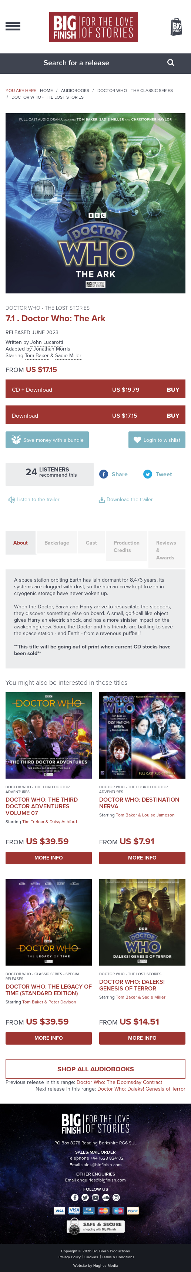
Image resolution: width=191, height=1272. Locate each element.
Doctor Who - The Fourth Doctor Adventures (133, 789)
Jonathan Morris (51, 349)
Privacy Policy (69, 1257)
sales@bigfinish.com (101, 1164)
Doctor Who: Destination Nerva (139, 803)
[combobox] (86, 62)
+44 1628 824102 (107, 1158)
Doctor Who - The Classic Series (135, 90)
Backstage (56, 543)
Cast (91, 543)
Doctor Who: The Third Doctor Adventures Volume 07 (42, 806)
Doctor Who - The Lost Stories (47, 97)
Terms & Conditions (118, 1257)
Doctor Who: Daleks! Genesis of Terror (132, 985)
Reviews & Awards (166, 550)
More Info (48, 858)
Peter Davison (62, 1002)
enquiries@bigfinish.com (101, 1180)
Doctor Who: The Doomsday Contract (119, 1082)
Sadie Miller (68, 355)
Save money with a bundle (53, 440)
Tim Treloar (33, 821)
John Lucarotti (46, 342)
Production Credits (127, 546)
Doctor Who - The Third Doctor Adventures (38, 789)
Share (120, 474)
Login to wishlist (162, 440)
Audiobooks (75, 90)
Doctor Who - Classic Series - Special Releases (43, 976)
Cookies (91, 1257)
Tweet (164, 474)
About (20, 543)
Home (46, 90)
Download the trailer (130, 499)
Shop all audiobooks (95, 1069)
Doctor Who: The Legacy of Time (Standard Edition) (49, 989)
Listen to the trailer (38, 499)
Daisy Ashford (63, 821)
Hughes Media (105, 1265)
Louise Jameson (158, 815)
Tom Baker (37, 355)
